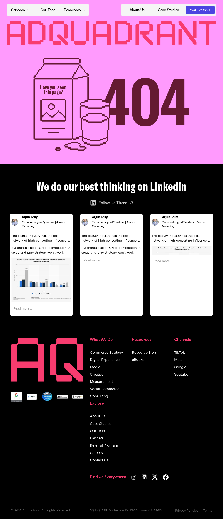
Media (95, 367)
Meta (178, 360)
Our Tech (97, 431)
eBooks (138, 360)
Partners (97, 438)
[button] (20, 10)
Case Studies (100, 424)
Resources (72, 10)
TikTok (179, 353)
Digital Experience (105, 360)
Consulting (99, 396)
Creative (96, 375)
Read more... (23, 308)
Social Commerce (104, 389)
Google (180, 367)
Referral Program (104, 445)
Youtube (181, 375)
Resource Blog (144, 353)
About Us (97, 416)
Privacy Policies (186, 510)
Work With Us (200, 10)
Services (18, 10)
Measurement (101, 382)
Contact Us (99, 460)
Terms (207, 510)
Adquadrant (31, 510)
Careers (96, 453)
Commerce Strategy (106, 353)
